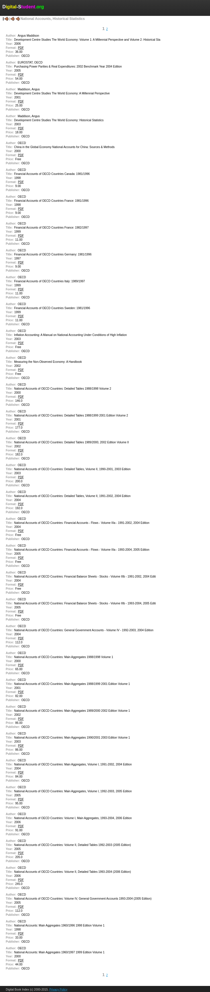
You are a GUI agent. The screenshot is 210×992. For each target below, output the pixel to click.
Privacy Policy (58, 989)
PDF (21, 47)
